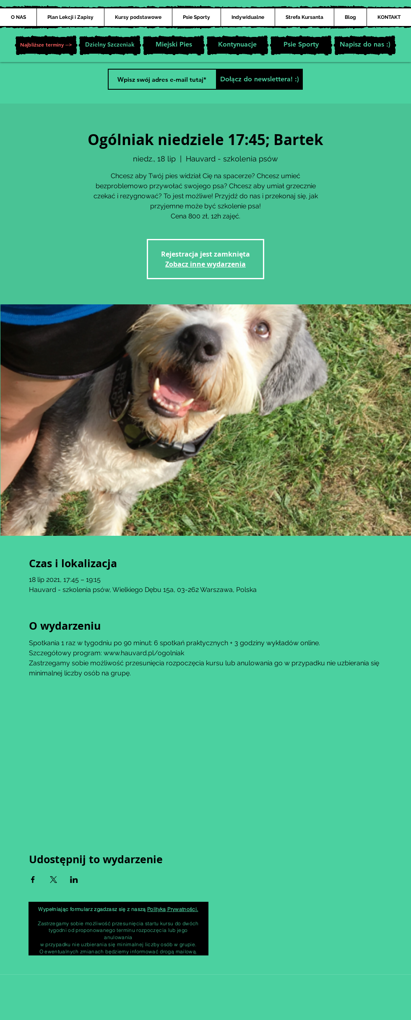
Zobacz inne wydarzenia (205, 264)
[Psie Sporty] (301, 45)
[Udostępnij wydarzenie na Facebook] (33, 879)
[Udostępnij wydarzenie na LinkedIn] (74, 879)
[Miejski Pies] (174, 45)
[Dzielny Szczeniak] (110, 45)
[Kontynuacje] (237, 45)
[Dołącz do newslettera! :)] (259, 79)
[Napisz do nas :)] (365, 45)
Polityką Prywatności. (172, 909)
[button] (46, 45)
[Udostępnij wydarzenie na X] (53, 879)
